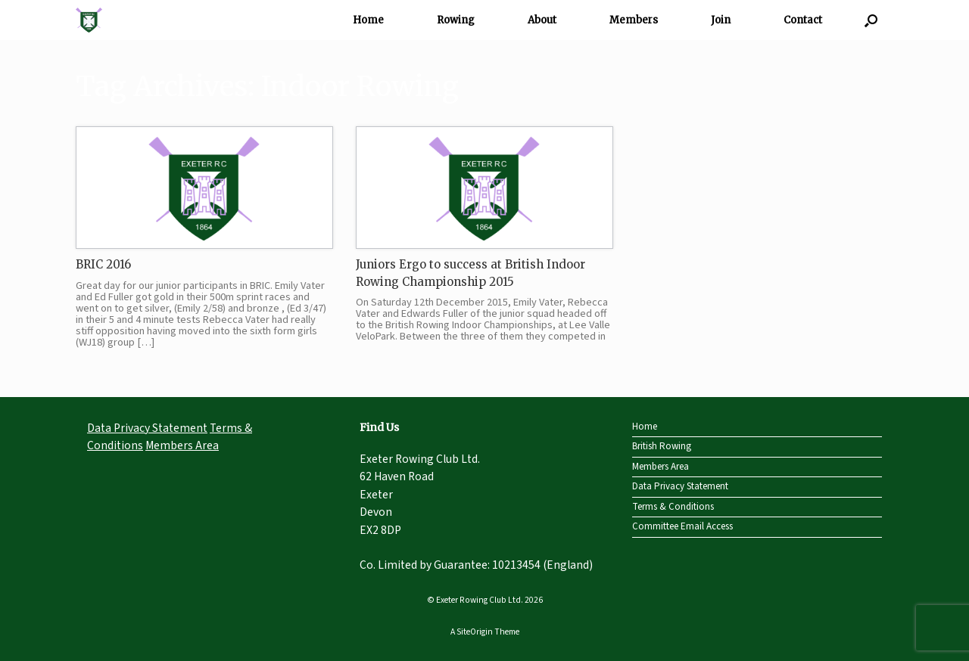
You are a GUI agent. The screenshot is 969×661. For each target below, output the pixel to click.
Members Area (182, 445)
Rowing (456, 20)
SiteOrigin (474, 631)
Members (633, 20)
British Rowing (661, 446)
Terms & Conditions (673, 507)
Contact (803, 20)
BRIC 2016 (103, 264)
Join (721, 20)
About (542, 20)
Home (368, 20)
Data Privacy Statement (147, 428)
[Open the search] (871, 20)
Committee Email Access (682, 526)
